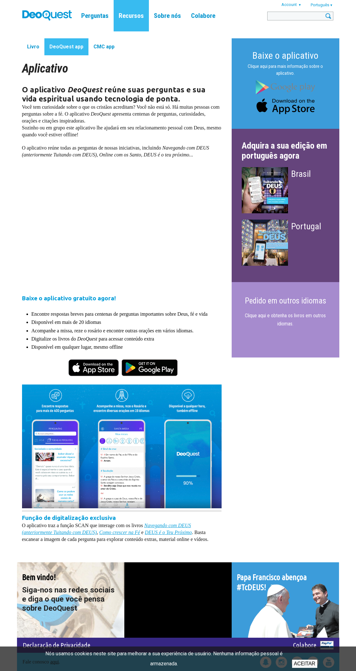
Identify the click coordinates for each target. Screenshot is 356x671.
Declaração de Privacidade (56, 645)
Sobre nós (167, 15)
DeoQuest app (66, 47)
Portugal (306, 226)
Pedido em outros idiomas (285, 300)
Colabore (203, 15)
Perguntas (95, 15)
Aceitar (304, 663)
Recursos (131, 15)
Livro (33, 47)
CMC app (104, 47)
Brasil (301, 174)
